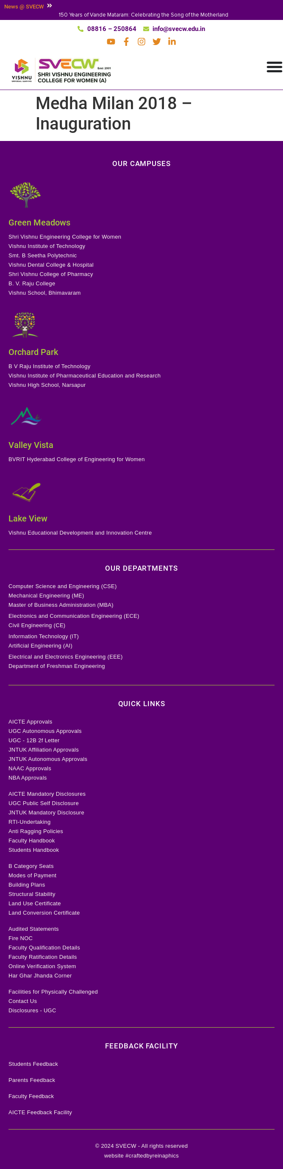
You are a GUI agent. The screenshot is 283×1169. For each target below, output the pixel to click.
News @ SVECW (24, 6)
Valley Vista (30, 445)
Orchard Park (33, 352)
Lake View (27, 518)
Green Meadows (39, 222)
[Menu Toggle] (274, 66)
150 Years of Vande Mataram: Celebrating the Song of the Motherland (143, 14)
